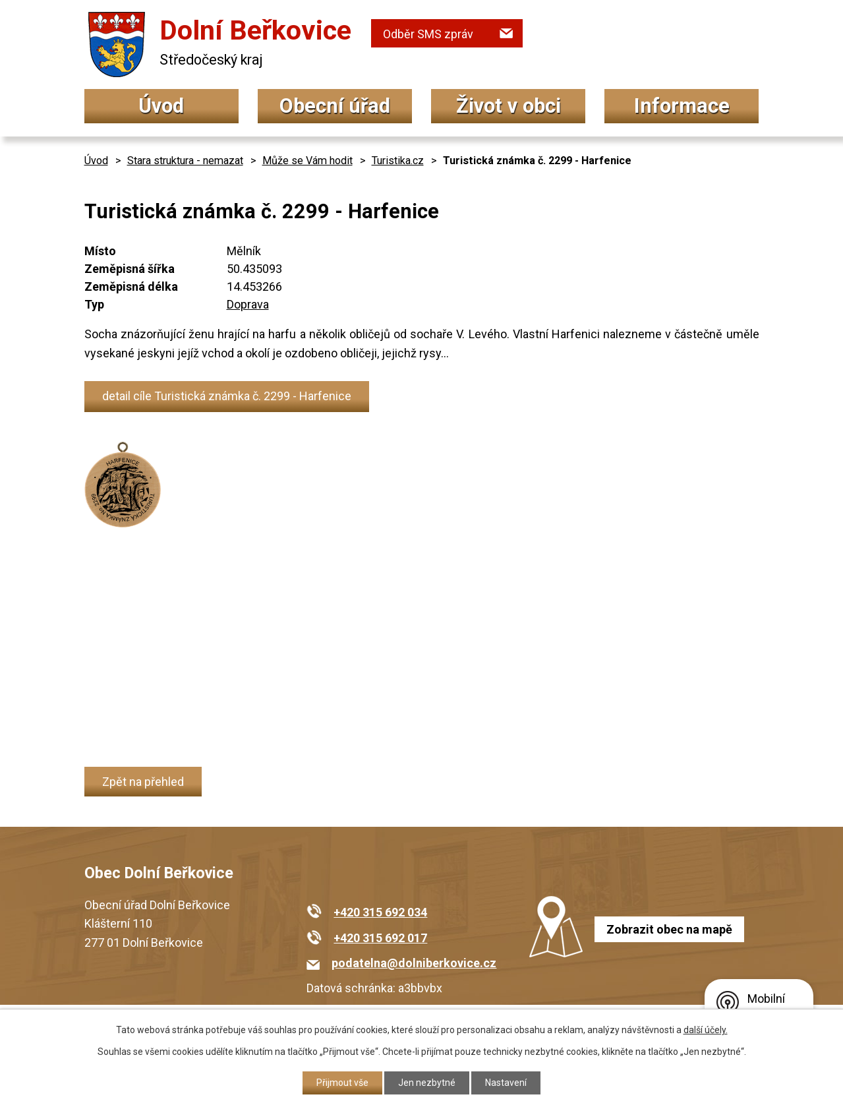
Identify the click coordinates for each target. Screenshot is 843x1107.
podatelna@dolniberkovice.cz (414, 963)
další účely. (705, 1030)
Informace (682, 105)
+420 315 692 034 (380, 912)
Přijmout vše (342, 1082)
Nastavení (506, 1082)
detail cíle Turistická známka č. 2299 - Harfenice (226, 396)
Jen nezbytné (426, 1082)
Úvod (161, 105)
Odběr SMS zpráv (428, 34)
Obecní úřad (334, 105)
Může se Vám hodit (307, 160)
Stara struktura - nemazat (185, 160)
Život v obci (508, 105)
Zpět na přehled (143, 782)
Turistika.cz (398, 160)
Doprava (248, 304)
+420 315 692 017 (380, 938)
